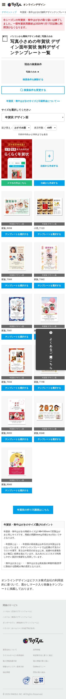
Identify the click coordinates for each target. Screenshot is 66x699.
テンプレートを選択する (16, 234)
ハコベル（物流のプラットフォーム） (18, 617)
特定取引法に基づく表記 (42, 655)
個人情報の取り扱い (41, 661)
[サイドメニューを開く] (3, 4)
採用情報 (36, 650)
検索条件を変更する (33, 90)
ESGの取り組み (39, 672)
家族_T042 (39, 279)
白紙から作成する (49, 183)
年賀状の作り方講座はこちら (33, 509)
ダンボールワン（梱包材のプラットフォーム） (21, 623)
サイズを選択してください (16, 109)
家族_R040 (6, 484)
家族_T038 (39, 330)
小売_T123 (39, 228)
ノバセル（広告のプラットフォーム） (18, 611)
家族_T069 (6, 279)
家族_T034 (6, 382)
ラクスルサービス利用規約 (13, 655)
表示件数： (40, 127)
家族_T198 (39, 382)
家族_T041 (6, 330)
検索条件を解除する (33, 79)
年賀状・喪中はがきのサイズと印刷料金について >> (33, 101)
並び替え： (7, 127)
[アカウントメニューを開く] (62, 4)
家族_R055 (6, 433)
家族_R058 (6, 228)
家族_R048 (39, 433)
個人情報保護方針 (10, 661)
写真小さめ (31, 72)
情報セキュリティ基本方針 (13, 667)
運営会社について (10, 650)
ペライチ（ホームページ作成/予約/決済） (19, 628)
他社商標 (6, 672)
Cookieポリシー (39, 667)
